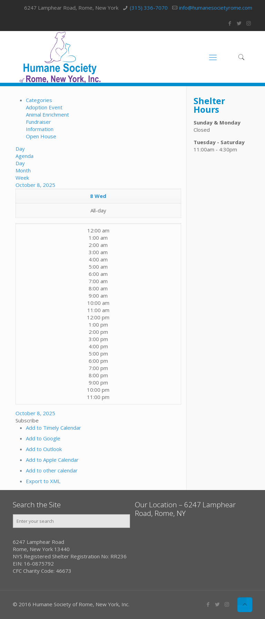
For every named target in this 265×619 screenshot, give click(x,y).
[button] (27, 420)
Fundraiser (38, 121)
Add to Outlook (44, 449)
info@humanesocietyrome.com (215, 7)
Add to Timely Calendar (53, 427)
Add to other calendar (52, 470)
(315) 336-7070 (149, 7)
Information (39, 129)
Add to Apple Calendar (52, 459)
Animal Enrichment (47, 114)
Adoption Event (44, 107)
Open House (41, 136)
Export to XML (43, 481)
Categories (39, 100)
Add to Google (43, 438)
